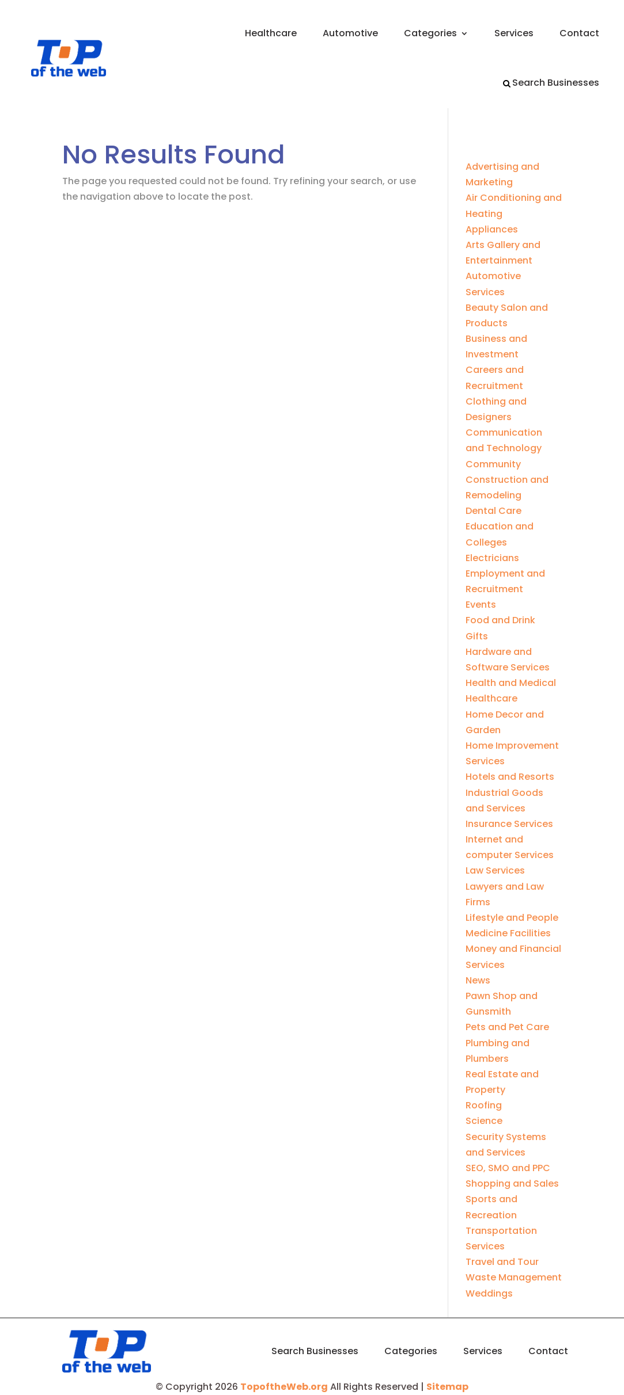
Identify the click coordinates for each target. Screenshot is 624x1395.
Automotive (350, 33)
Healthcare (271, 33)
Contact (579, 33)
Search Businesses (555, 82)
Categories (430, 33)
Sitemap (447, 1386)
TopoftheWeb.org (284, 1386)
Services (514, 33)
